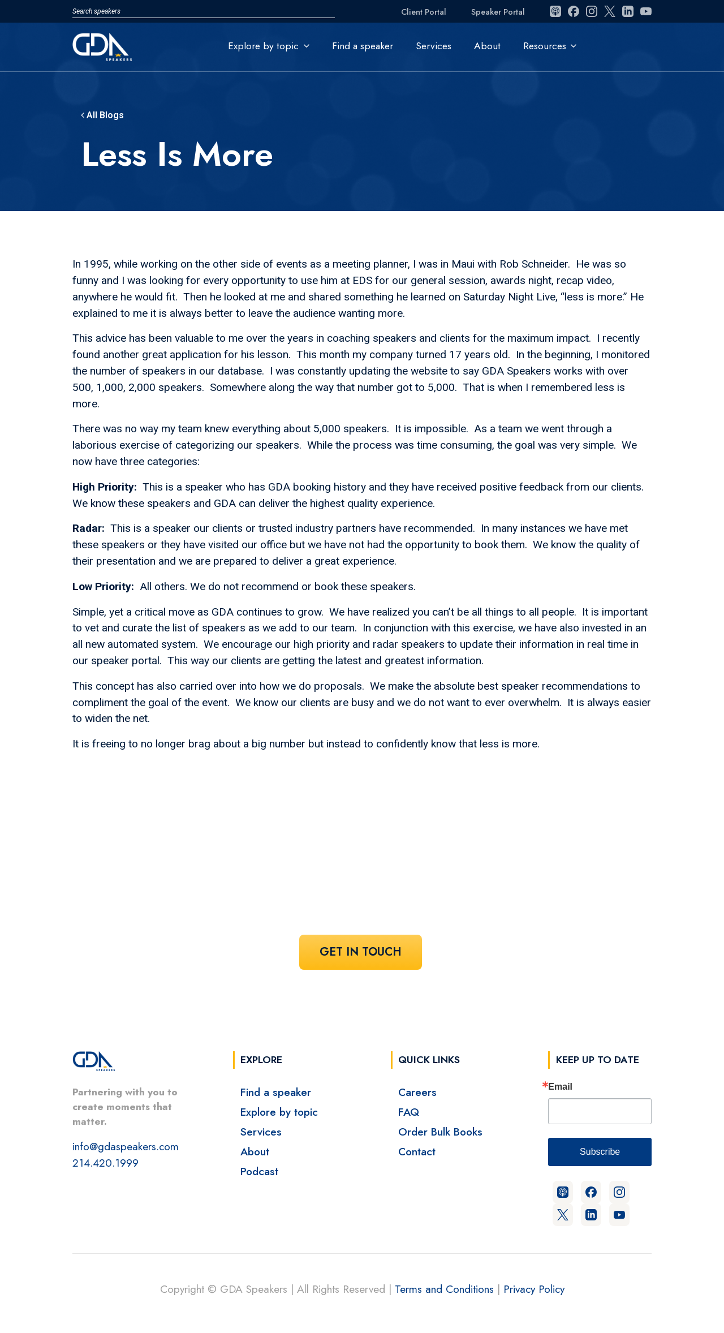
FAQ (408, 1112)
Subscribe (600, 1151)
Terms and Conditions (444, 1289)
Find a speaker (362, 45)
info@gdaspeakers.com (125, 1146)
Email (560, 1086)
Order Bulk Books (440, 1132)
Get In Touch (361, 952)
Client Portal (423, 12)
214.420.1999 (105, 1163)
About (487, 45)
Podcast (259, 1171)
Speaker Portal (498, 12)
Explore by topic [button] (263, 45)
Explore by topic (279, 1112)
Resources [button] (544, 45)
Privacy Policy (533, 1289)
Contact (417, 1151)
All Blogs (102, 115)
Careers (417, 1092)
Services (433, 45)
